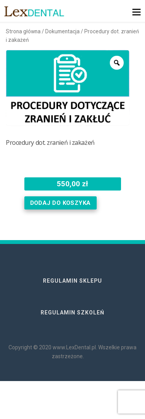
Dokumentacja (62, 31)
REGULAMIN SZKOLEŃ (72, 312)
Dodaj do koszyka (60, 202)
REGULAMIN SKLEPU (72, 281)
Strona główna (23, 31)
